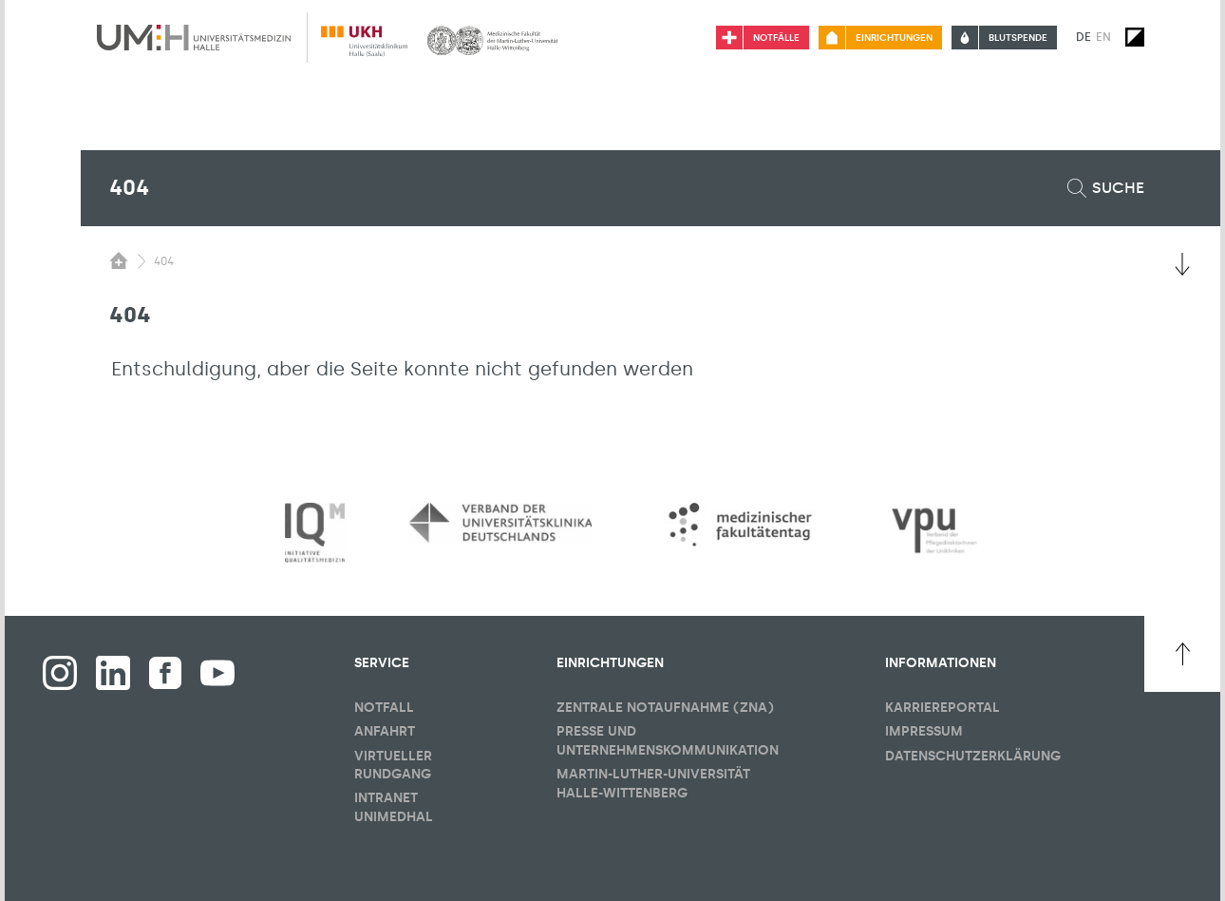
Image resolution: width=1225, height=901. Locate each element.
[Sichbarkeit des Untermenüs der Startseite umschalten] (118, 260)
